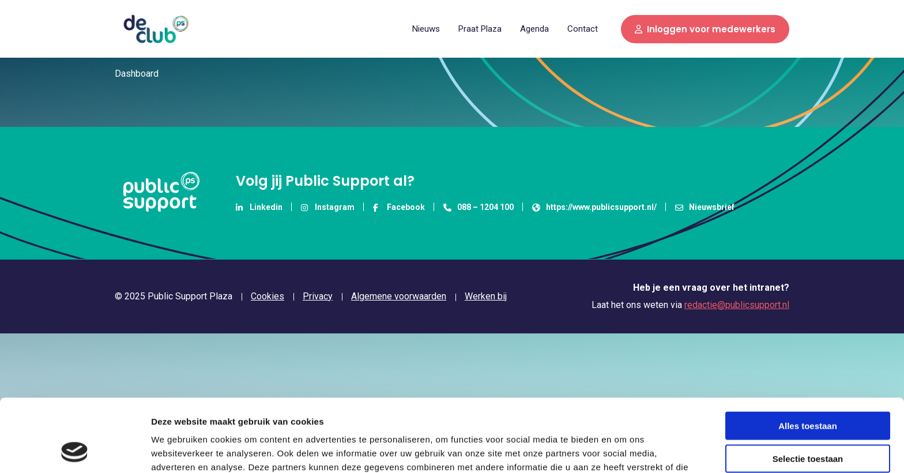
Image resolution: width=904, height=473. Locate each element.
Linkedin (259, 207)
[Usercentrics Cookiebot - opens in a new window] (74, 450)
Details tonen (623, 450)
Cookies (267, 296)
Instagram (328, 207)
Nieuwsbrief (704, 207)
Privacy (318, 296)
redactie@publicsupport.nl (736, 304)
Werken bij (486, 296)
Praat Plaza (480, 29)
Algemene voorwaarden (398, 296)
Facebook (399, 207)
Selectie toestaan (808, 390)
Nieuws (426, 29)
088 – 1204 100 (478, 207)
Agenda (534, 29)
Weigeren (807, 422)
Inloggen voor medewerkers (705, 29)
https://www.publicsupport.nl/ (594, 207)
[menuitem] (426, 28)
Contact (582, 29)
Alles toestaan (807, 357)
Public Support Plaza (156, 29)
